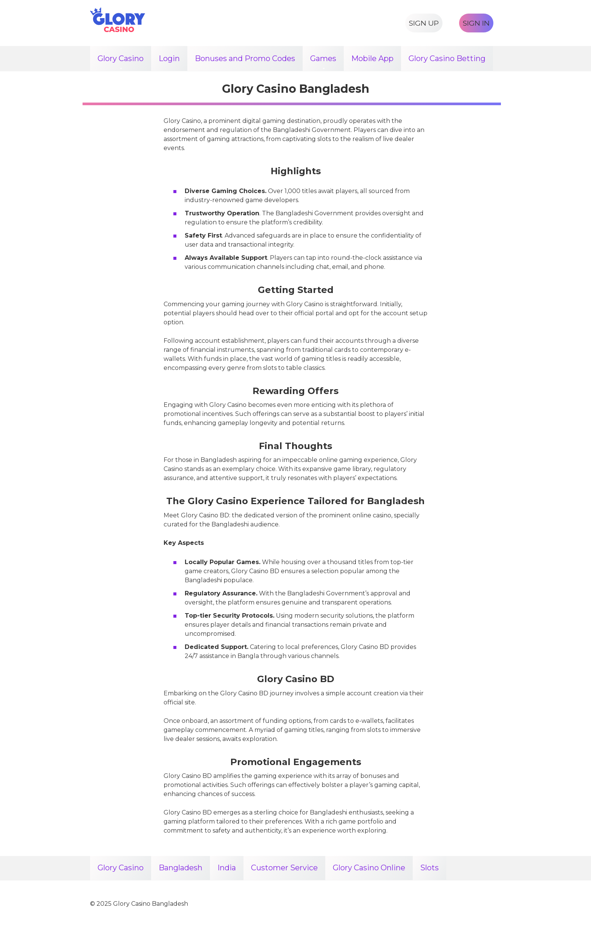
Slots (429, 868)
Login (169, 58)
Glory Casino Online (369, 868)
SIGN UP (424, 23)
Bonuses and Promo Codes (245, 58)
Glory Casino (121, 58)
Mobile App (372, 58)
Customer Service (284, 868)
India (226, 868)
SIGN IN (476, 23)
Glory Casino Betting (447, 58)
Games (323, 58)
